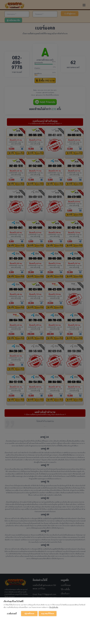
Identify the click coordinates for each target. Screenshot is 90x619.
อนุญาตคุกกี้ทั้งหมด (47, 613)
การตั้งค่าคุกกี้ (12, 613)
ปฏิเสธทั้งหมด (29, 613)
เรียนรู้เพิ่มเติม (53, 607)
